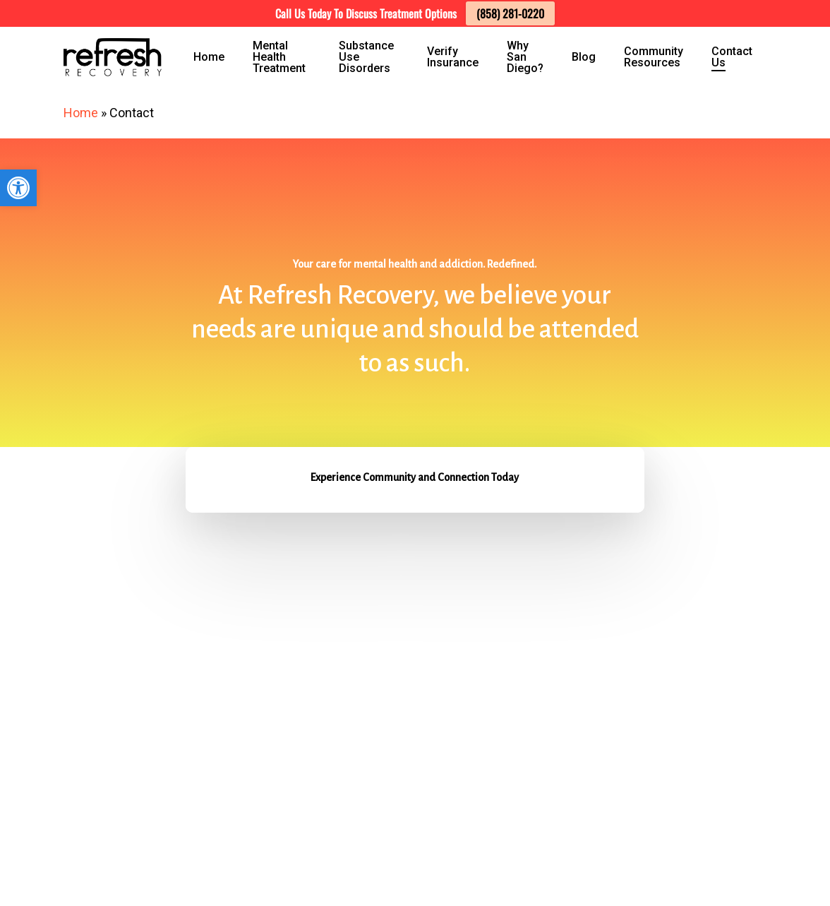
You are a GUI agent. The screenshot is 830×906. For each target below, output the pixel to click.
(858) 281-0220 (510, 13)
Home (81, 112)
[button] (18, 187)
